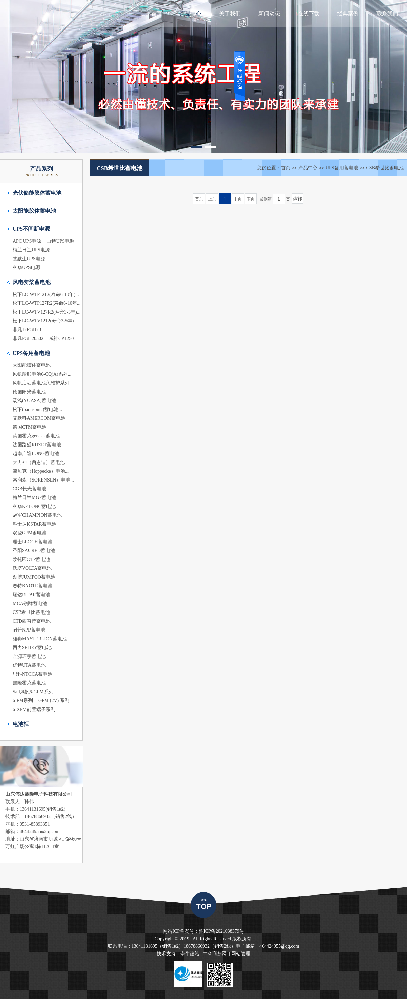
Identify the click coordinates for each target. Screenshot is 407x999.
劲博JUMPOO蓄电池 (34, 577)
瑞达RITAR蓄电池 (31, 594)
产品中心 (190, 13)
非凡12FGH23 (27, 329)
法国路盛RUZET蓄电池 (37, 444)
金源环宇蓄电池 (29, 656)
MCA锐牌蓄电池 (30, 603)
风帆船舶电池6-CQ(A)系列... (42, 374)
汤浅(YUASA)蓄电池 (34, 400)
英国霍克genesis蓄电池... (38, 435)
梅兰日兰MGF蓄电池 (34, 497)
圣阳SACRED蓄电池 (34, 550)
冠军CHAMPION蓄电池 (37, 515)
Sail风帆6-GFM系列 (33, 691)
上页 (212, 198)
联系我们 (387, 13)
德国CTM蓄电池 (29, 427)
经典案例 (348, 13)
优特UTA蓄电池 (29, 665)
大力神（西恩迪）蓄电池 (39, 462)
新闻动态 (269, 13)
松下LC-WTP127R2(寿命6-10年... (46, 303)
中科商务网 (215, 953)
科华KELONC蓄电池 (34, 506)
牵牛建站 (189, 953)
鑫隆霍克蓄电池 (29, 682)
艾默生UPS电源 (29, 258)
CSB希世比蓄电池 (31, 612)
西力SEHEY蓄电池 (32, 647)
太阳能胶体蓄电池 (34, 211)
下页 (238, 198)
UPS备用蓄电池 (31, 353)
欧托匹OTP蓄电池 (31, 559)
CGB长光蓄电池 (29, 488)
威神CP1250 (61, 338)
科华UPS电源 (26, 267)
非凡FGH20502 (28, 338)
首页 (156, 13)
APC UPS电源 (27, 241)
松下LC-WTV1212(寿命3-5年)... (45, 320)
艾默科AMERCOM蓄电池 (39, 418)
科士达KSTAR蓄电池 (34, 524)
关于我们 (230, 13)
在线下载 (308, 13)
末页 (251, 198)
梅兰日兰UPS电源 (31, 249)
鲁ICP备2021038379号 (221, 931)
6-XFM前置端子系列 (34, 709)
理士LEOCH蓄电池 (32, 541)
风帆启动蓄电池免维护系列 (41, 382)
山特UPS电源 (60, 241)
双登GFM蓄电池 (29, 532)
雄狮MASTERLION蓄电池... (42, 638)
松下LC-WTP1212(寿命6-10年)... (46, 294)
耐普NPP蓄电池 (29, 630)
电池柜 (21, 724)
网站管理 (240, 953)
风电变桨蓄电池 (32, 282)
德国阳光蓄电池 (29, 391)
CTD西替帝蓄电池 (32, 621)
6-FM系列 (23, 700)
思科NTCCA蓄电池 (32, 674)
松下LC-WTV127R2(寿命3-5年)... (46, 312)
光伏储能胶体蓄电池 (37, 193)
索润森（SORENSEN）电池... (43, 480)
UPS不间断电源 (31, 229)
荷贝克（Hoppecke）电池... (41, 471)
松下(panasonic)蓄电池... (37, 409)
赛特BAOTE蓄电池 (32, 585)
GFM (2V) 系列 (54, 700)
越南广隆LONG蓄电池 (36, 453)
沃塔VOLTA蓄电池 (32, 568)
